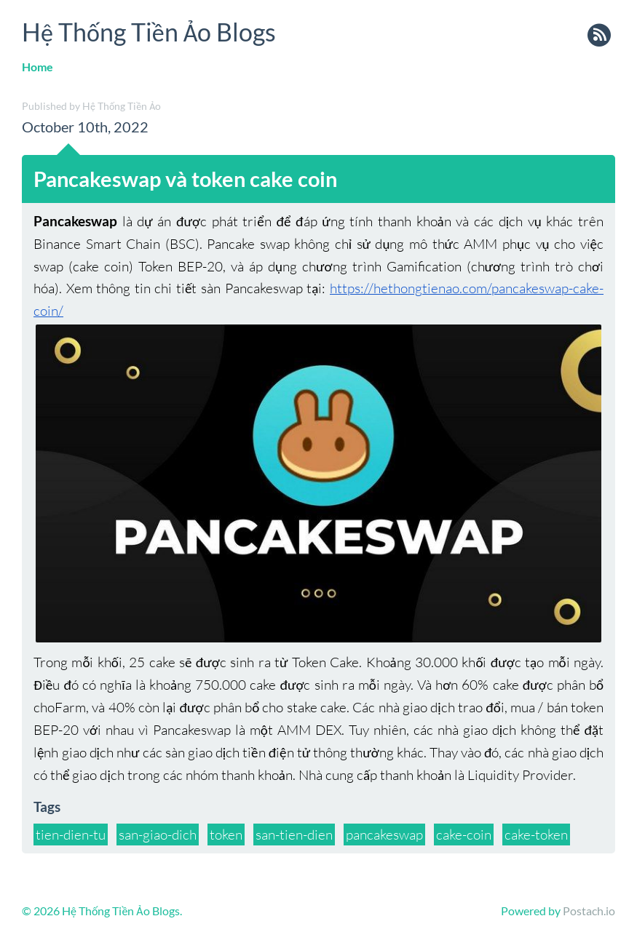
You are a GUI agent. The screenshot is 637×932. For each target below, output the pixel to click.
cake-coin (463, 834)
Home (37, 66)
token (226, 834)
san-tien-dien (294, 834)
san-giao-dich (158, 834)
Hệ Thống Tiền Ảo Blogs (149, 32)
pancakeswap (384, 834)
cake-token (536, 834)
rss (599, 36)
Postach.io (589, 910)
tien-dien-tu (71, 834)
